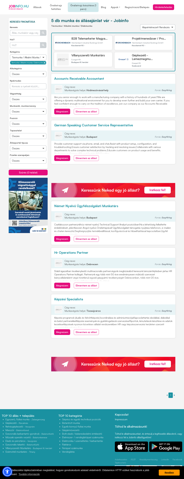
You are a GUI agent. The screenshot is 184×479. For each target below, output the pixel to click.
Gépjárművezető (70, 430)
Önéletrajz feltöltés (56, 7)
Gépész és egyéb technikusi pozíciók (81, 419)
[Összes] (28, 57)
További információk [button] (29, 474)
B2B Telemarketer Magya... (89, 38)
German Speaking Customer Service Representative (93, 125)
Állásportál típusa (19, 142)
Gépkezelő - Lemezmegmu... (142, 57)
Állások (37, 7)
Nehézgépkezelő (20, 426)
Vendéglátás (68, 451)
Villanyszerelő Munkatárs (88, 55)
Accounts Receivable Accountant (79, 78)
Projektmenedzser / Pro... (149, 38)
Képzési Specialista (68, 299)
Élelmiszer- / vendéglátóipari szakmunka (82, 437)
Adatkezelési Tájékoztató (121, 461)
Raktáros (66, 444)
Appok (114, 7)
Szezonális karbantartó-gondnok (29, 433)
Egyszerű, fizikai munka (25, 419)
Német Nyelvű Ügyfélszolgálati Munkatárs (86, 206)
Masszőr (17, 430)
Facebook (177, 459)
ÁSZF (133, 459)
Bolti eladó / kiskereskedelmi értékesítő (82, 433)
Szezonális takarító (22, 444)
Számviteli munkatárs (20, 451)
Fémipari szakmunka (72, 448)
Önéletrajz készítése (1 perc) (83, 7)
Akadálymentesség (148, 459)
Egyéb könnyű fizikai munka (76, 426)
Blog (103, 7)
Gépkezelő (16, 422)
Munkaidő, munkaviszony (23, 106)
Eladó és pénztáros (21, 440)
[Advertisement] (31, 254)
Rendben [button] (169, 472)
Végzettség (15, 93)
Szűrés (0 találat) (28, 172)
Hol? (12, 39)
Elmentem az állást (86, 111)
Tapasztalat (16, 130)
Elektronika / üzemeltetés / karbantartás (82, 440)
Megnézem (62, 111)
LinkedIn (165, 459)
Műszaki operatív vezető (26, 437)
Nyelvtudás (15, 80)
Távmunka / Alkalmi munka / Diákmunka (29, 62)
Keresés (14, 27)
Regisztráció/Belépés (137, 7)
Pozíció (13, 118)
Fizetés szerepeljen (19, 155)
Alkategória (16, 68)
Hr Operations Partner (71, 252)
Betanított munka (71, 422)
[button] (7, 471)
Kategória (15, 52)
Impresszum (121, 419)
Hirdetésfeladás (163, 7)
